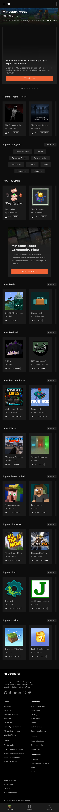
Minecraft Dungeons (12, 731)
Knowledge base (37, 741)
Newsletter (35, 719)
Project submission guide (13, 749)
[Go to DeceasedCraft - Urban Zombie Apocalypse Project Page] (40, 546)
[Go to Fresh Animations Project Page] (14, 498)
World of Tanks (10, 735)
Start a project (9, 745)
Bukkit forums (36, 727)
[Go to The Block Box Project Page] (40, 203)
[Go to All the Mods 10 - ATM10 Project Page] (14, 546)
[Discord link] (19, 692)
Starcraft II (8, 723)
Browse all (50, 145)
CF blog (34, 715)
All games (7, 706)
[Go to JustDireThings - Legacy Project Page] (14, 306)
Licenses (7, 788)
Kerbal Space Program (12, 727)
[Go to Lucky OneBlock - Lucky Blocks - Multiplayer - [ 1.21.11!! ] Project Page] (40, 642)
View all (51, 284)
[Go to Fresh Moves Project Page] (40, 498)
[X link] (24, 692)
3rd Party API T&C (11, 762)
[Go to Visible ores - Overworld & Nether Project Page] (14, 402)
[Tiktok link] (10, 692)
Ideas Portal (35, 710)
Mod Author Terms (10, 793)
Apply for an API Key (12, 757)
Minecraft (8, 710)
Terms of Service (10, 780)
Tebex (33, 767)
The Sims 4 (8, 719)
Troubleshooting (37, 745)
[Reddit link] (29, 692)
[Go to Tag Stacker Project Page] (14, 203)
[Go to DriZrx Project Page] (14, 354)
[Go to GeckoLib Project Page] (14, 594)
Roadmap (34, 723)
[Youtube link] (15, 692)
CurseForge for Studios (40, 763)
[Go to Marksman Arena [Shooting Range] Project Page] (14, 450)
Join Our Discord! (38, 706)
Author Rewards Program (14, 753)
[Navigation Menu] (4, 4)
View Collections (29, 272)
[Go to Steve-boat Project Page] (40, 402)
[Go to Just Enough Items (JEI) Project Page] (40, 594)
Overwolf (34, 759)
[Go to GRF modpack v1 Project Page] (40, 354)
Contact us (35, 749)
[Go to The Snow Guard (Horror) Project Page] (14, 118)
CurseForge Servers (38, 731)
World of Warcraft (11, 715)
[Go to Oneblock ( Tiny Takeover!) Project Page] (14, 642)
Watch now (29, 78)
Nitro (33, 772)
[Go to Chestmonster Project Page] (40, 306)
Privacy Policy (9, 784)
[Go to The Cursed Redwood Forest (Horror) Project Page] (40, 118)
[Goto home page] (9, 4)
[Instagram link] (5, 692)
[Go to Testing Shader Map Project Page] (40, 450)
